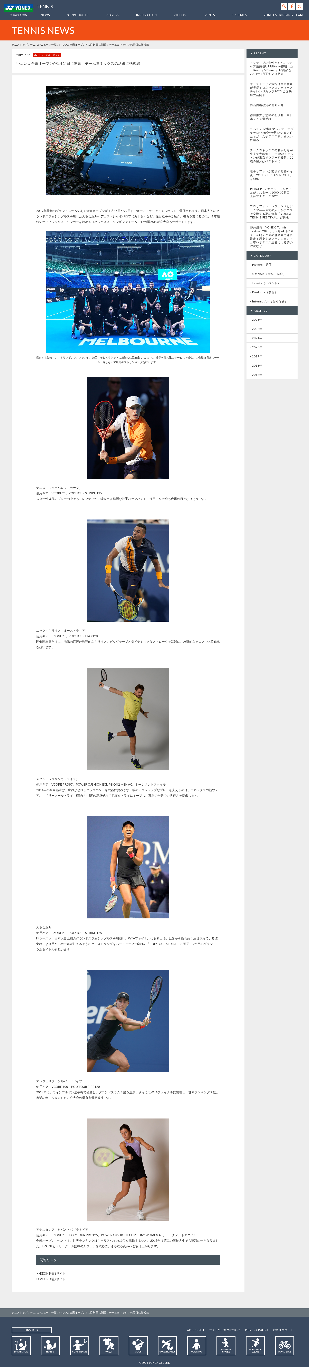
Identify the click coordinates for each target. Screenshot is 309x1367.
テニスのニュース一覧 (43, 44)
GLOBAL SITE (196, 1329)
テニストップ (20, 44)
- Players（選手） (262, 264)
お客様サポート (283, 1329)
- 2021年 (256, 338)
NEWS (45, 15)
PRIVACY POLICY (257, 1329)
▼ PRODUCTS (78, 15)
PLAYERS (112, 15)
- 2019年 (256, 356)
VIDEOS (180, 15)
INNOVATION (146, 15)
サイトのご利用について (225, 1329)
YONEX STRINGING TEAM (283, 15)
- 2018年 (256, 365)
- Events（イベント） (265, 283)
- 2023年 (256, 319)
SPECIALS (239, 15)
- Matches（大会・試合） (268, 273)
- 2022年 (256, 328)
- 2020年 (256, 347)
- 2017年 (256, 374)
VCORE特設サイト (53, 1279)
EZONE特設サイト (53, 1273)
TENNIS (45, 6)
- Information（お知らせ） (269, 301)
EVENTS (209, 15)
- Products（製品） (264, 292)
